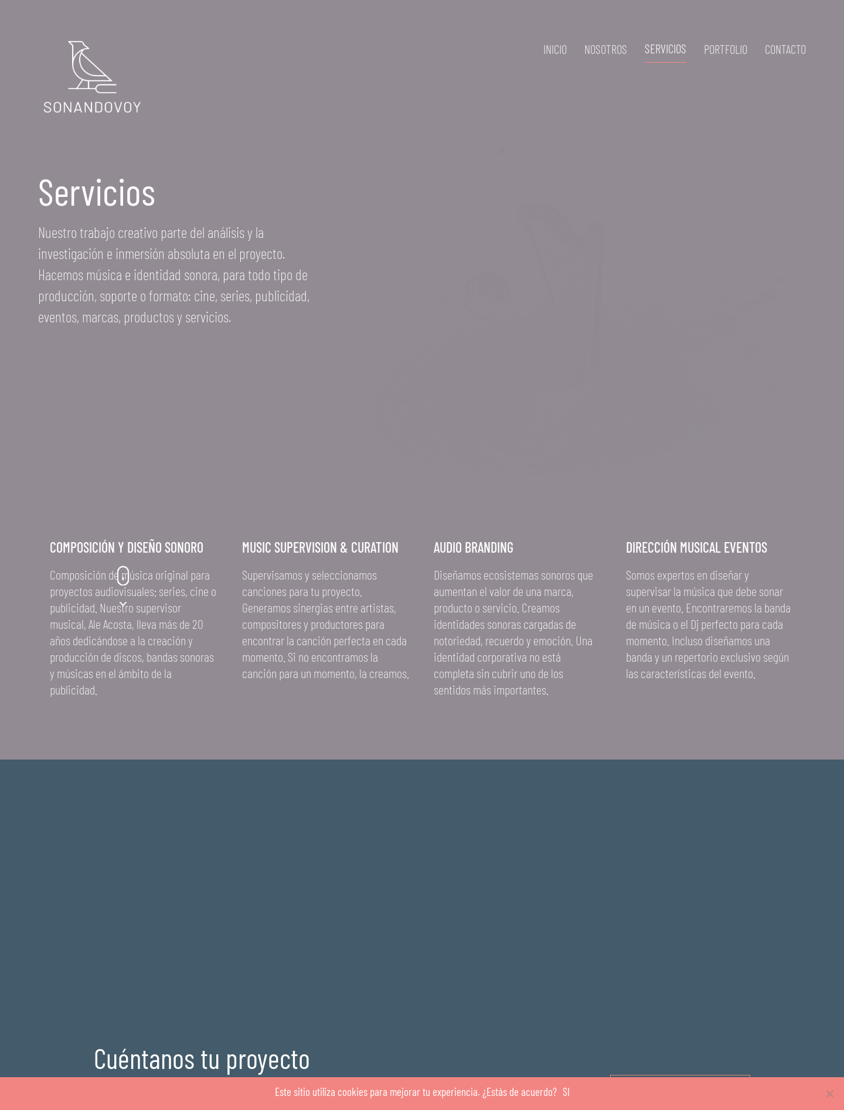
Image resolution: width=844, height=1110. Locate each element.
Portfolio (725, 49)
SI (566, 1092)
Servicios (665, 48)
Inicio (555, 49)
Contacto (785, 49)
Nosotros (605, 49)
